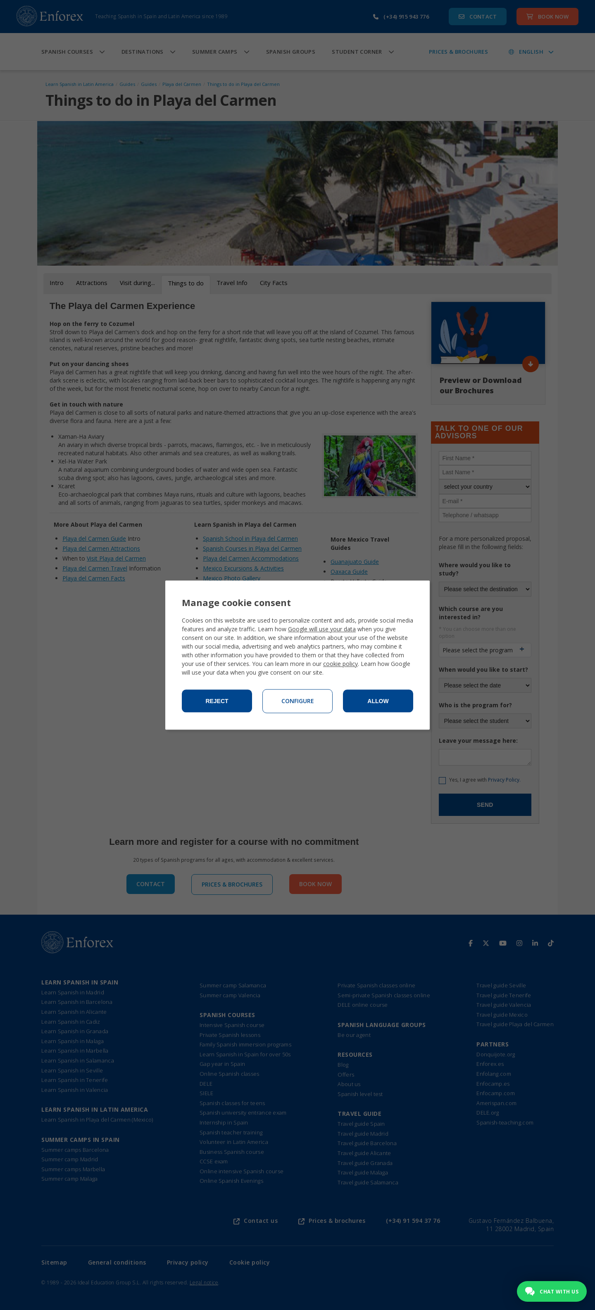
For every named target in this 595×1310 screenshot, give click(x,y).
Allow (377, 701)
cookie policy (340, 664)
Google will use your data (322, 629)
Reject (216, 701)
